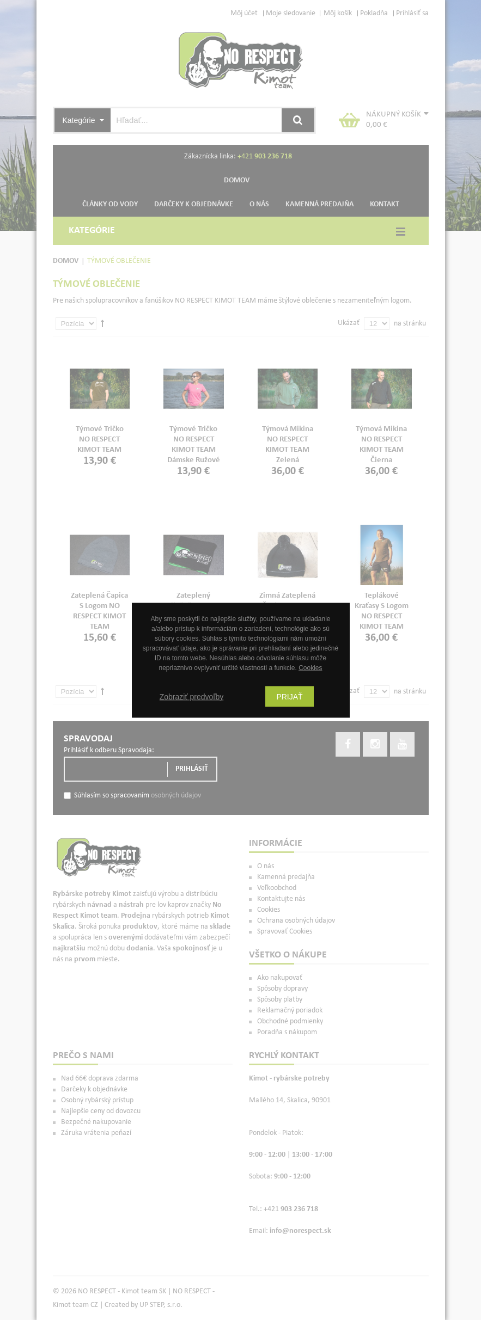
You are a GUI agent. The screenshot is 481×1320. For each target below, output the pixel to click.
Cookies (310, 667)
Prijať (289, 696)
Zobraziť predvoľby (192, 696)
